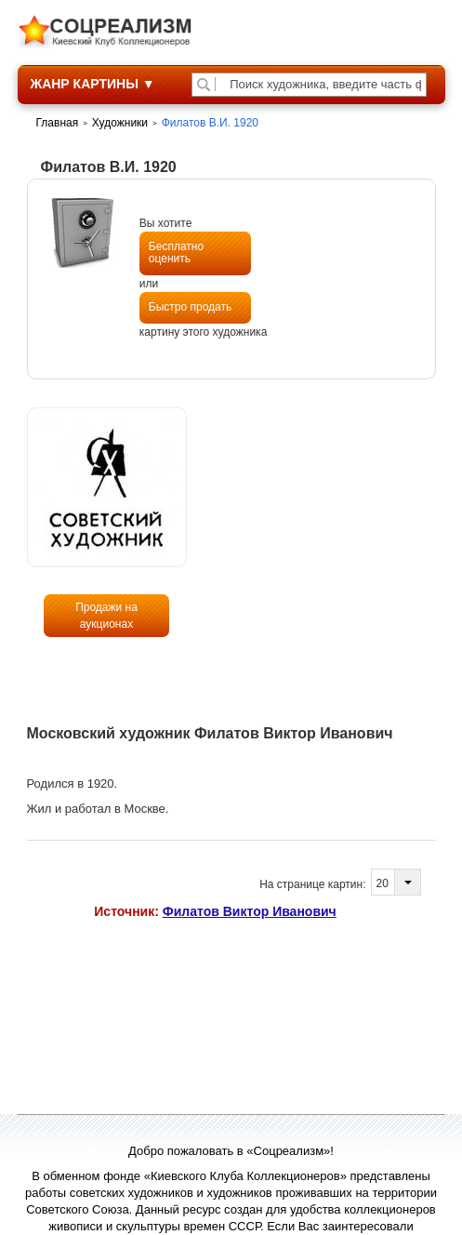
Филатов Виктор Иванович (250, 911)
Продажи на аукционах (106, 616)
